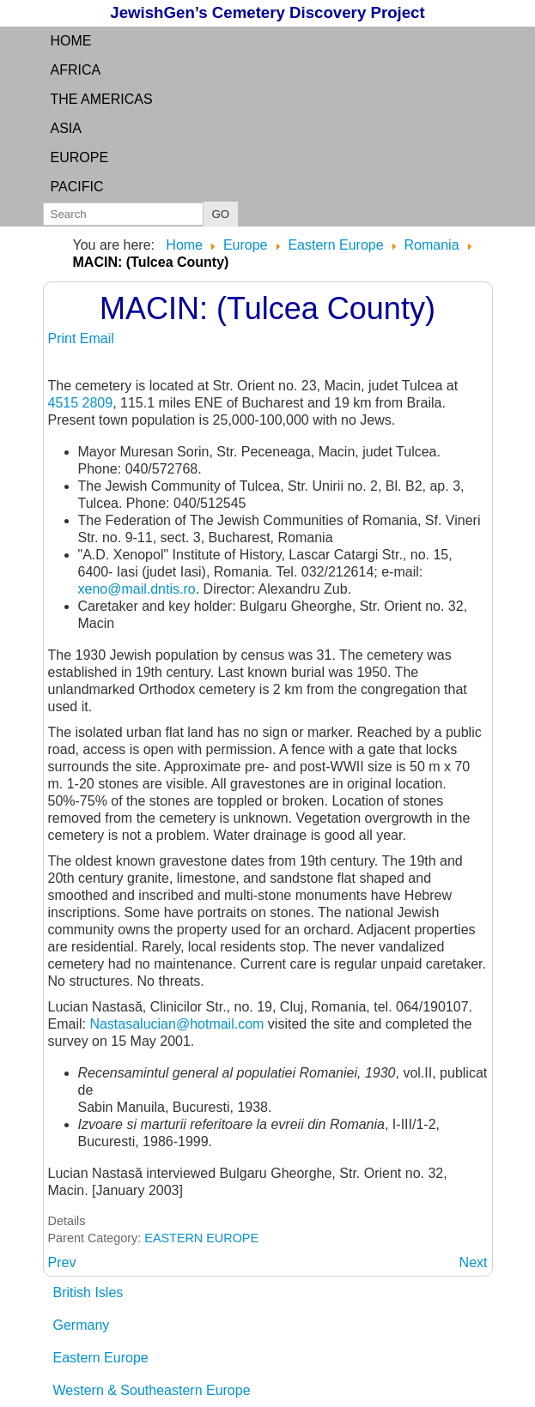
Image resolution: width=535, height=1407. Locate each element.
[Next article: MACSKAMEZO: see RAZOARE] (473, 1262)
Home (71, 40)
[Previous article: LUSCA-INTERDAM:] (62, 1262)
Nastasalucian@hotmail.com (176, 1024)
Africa (76, 70)
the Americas (102, 99)
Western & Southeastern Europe (152, 1390)
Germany (81, 1325)
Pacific (77, 186)
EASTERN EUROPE (201, 1238)
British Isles (88, 1292)
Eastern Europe (101, 1357)
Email (97, 338)
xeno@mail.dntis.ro (137, 589)
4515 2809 (80, 403)
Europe (80, 157)
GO (221, 214)
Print (64, 338)
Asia (66, 128)
